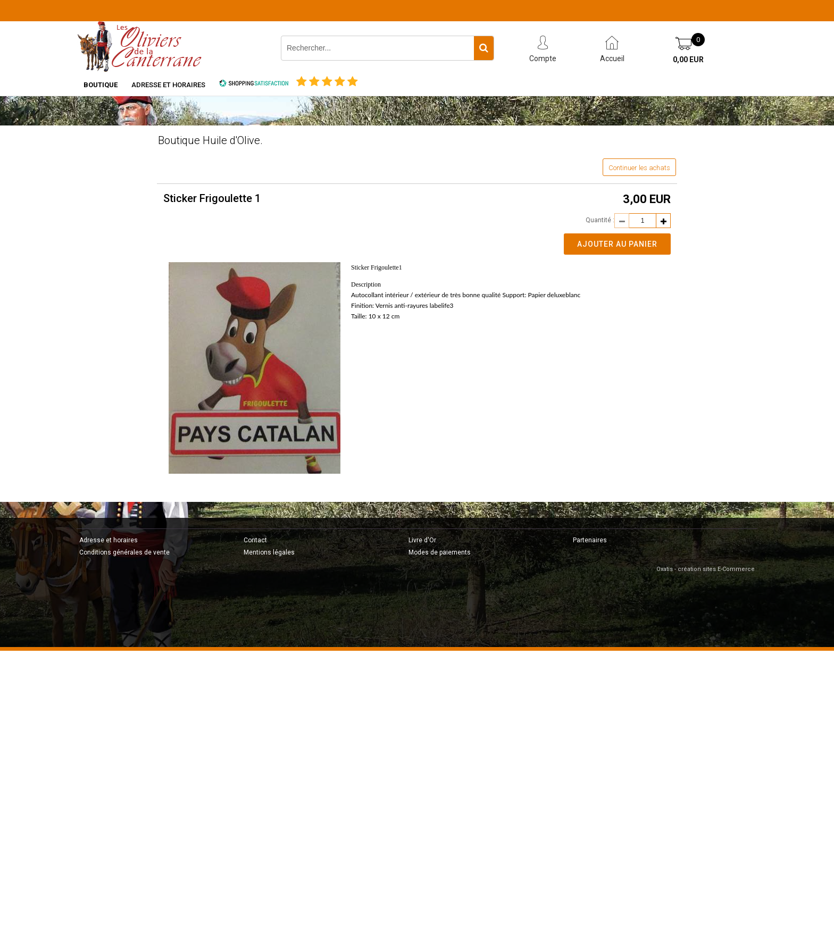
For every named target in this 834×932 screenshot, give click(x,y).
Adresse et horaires (168, 85)
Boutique (101, 85)
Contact (255, 540)
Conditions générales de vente (124, 552)
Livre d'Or (422, 540)
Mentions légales (269, 552)
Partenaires (590, 540)
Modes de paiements (439, 552)
